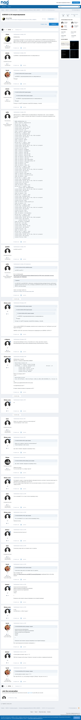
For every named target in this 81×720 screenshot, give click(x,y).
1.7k (7, 313)
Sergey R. (76, 25)
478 (7, 45)
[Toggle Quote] (15, 73)
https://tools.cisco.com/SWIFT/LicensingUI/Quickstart (30, 574)
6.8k (7, 350)
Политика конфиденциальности (73, 713)
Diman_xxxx (7, 303)
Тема (36, 711)
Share (44, 18)
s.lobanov (7, 339)
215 (7, 429)
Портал (9, 6)
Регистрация (76, 2)
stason (7, 53)
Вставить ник (16, 47)
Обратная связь (42, 711)
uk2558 (7, 246)
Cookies (49, 711)
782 (7, 257)
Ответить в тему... (12, 697)
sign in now (30, 692)
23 (8, 123)
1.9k (7, 81)
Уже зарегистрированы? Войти (63, 2)
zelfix (7, 112)
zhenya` (7, 529)
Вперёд (9, 29)
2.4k (7, 540)
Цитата (24, 47)
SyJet (7, 70)
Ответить (54, 24)
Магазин (4, 6)
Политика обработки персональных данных (70, 714)
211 (7, 63)
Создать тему (44, 24)
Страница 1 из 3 (18, 29)
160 (7, 468)
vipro (7, 418)
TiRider (7, 457)
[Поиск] (64, 7)
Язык (32, 711)
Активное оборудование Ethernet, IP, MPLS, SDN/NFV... (25, 19)
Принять (77, 717)
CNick (10, 18)
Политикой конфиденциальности (35, 718)
